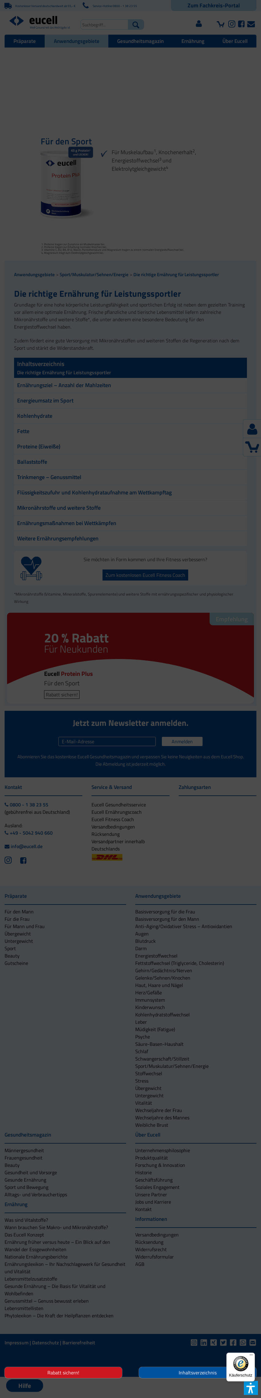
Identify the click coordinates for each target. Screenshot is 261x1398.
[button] (102, 733)
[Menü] (251, 1356)
